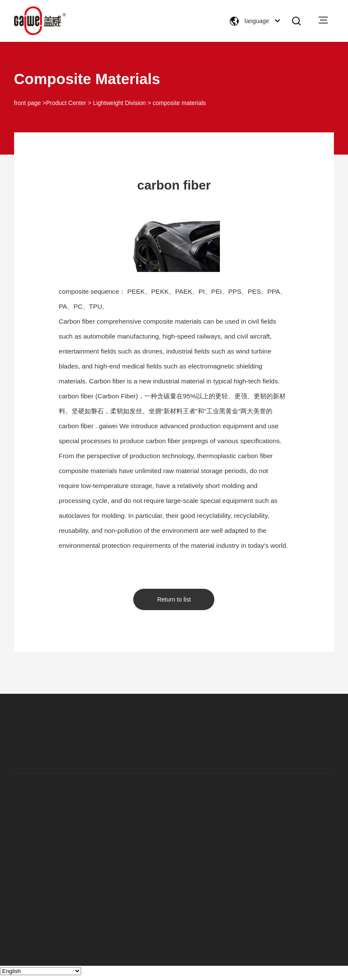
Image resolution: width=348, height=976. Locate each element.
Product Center (66, 102)
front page (27, 102)
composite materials (179, 102)
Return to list (174, 599)
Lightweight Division (119, 102)
